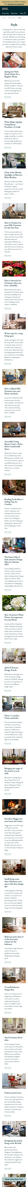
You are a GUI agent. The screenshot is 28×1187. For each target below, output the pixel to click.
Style (19, 18)
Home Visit (5, 13)
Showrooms (14, 13)
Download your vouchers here (16, 4)
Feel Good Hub (11, 18)
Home (3, 18)
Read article (7, 97)
